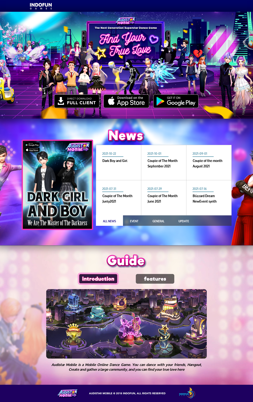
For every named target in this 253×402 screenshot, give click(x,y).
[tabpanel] (57, 185)
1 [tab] (43, 233)
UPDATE (184, 221)
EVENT (134, 221)
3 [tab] (57, 233)
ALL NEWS (109, 221)
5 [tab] (71, 233)
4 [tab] (64, 233)
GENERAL (158, 221)
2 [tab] (50, 233)
